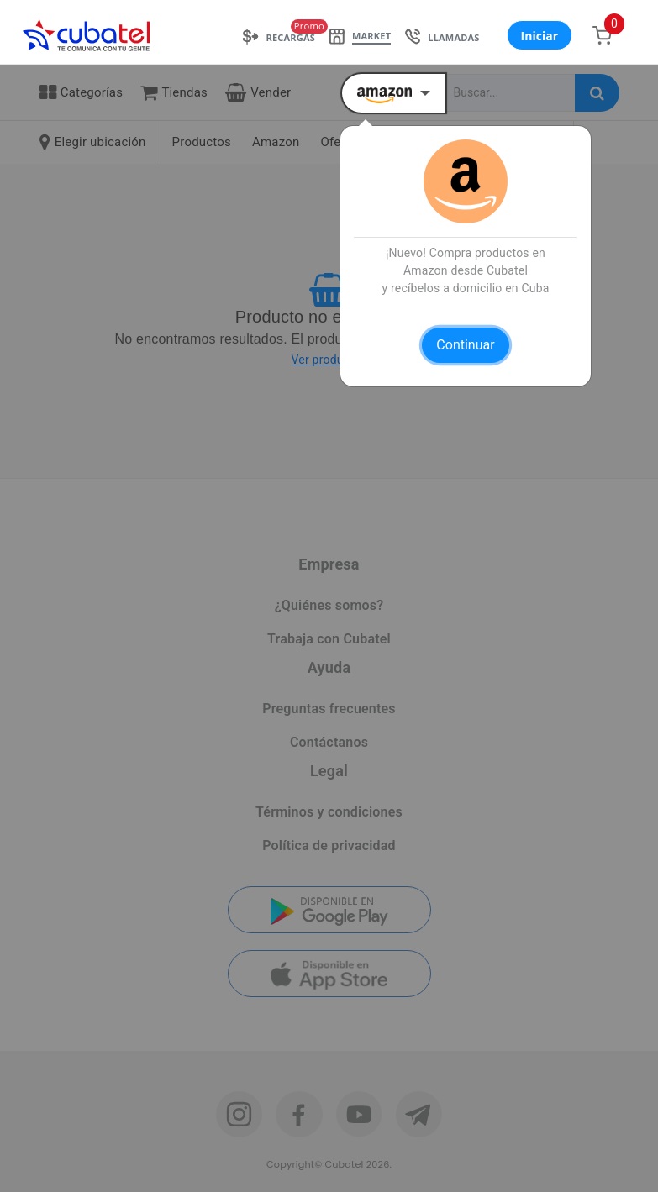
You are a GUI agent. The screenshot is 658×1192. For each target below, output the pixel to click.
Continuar (465, 345)
